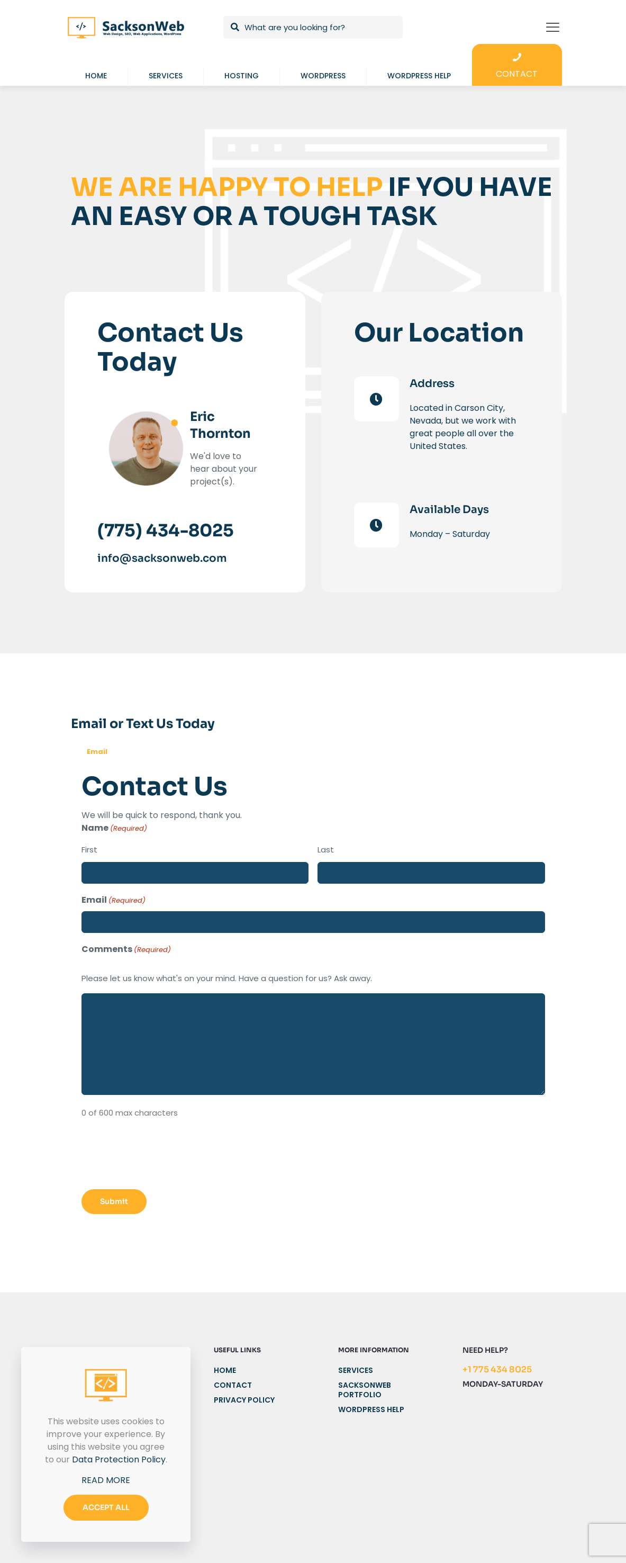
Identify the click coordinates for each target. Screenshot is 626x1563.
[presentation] (161, 1157)
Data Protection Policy (119, 1459)
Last (325, 849)
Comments (126, 949)
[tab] (97, 752)
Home (225, 1371)
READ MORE (105, 1480)
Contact (233, 1385)
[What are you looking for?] (312, 27)
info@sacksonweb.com (162, 558)
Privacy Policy (244, 1400)
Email (97, 752)
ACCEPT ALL (106, 1507)
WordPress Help (371, 1410)
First (89, 849)
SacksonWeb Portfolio (364, 1390)
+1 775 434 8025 (497, 1369)
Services (355, 1371)
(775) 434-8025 (165, 530)
